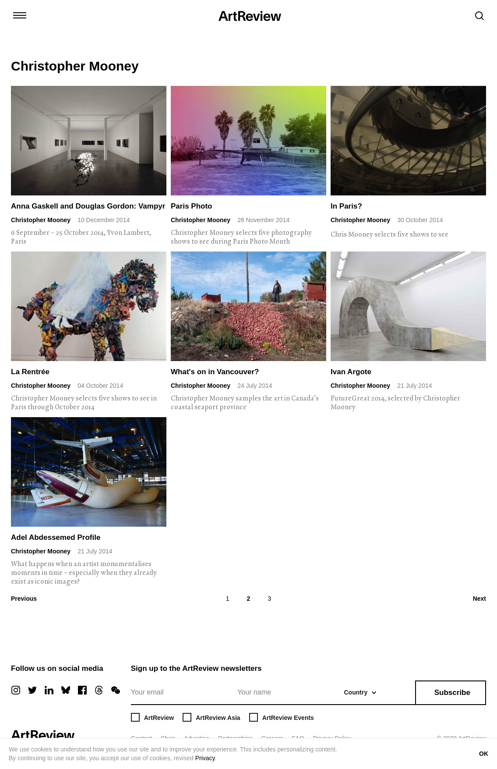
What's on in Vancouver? (215, 372)
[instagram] (15, 690)
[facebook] (82, 690)
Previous (24, 598)
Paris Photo (191, 206)
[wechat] (115, 690)
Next (479, 598)
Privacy (205, 758)
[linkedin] (49, 690)
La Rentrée (30, 372)
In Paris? (346, 206)
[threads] (99, 690)
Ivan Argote (351, 372)
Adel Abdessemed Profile (55, 537)
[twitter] (32, 690)
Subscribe (452, 692)
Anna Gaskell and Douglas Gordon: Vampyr (88, 206)
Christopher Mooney (40, 219)
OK (483, 753)
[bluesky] (65, 690)
